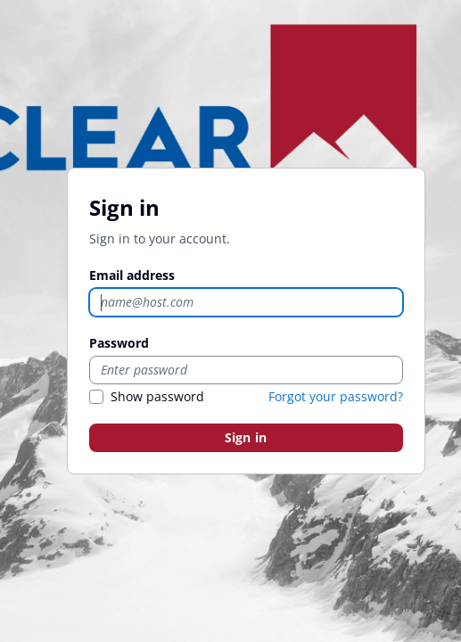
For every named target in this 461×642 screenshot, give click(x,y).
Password (119, 342)
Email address (132, 275)
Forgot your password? (335, 396)
